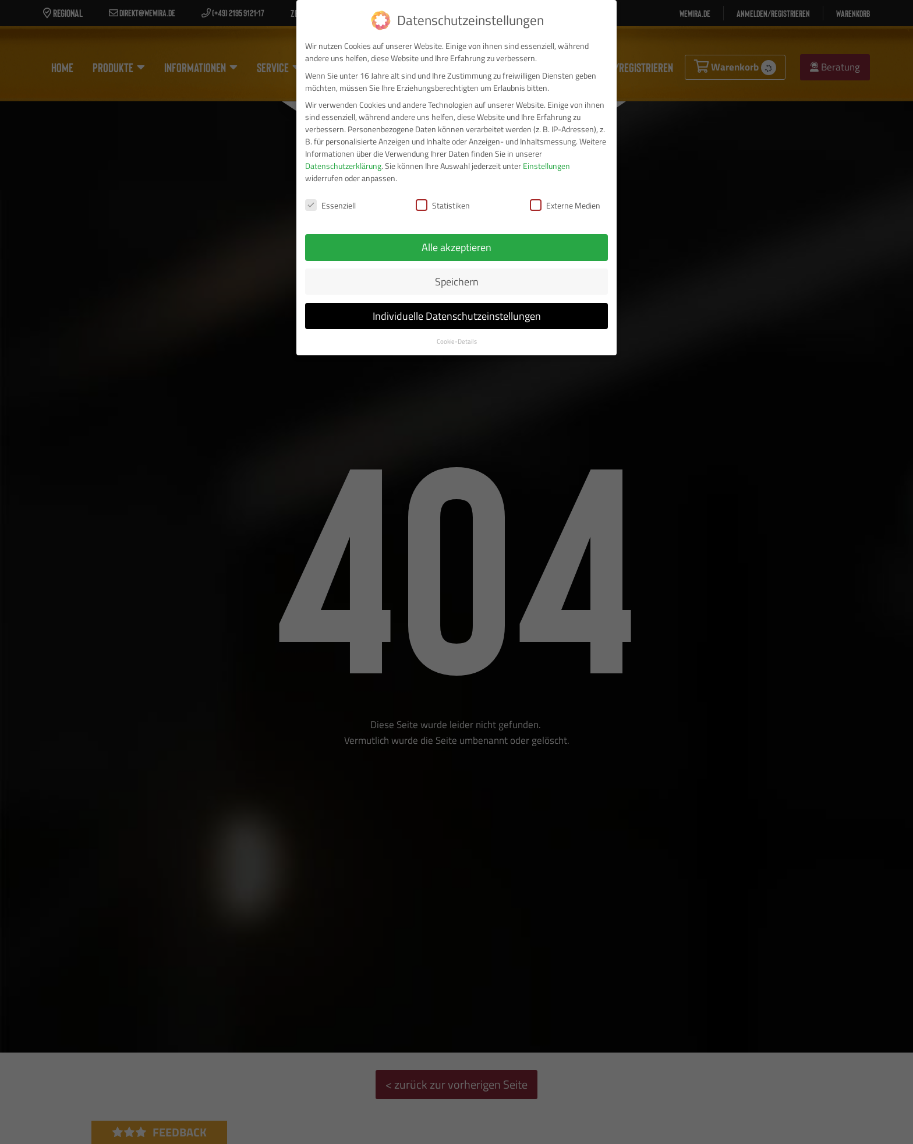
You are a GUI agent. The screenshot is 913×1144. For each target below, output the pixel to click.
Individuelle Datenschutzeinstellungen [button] (457, 311)
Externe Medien (565, 201)
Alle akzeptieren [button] (456, 242)
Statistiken (443, 201)
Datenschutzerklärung (343, 161)
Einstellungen (546, 161)
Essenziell (330, 201)
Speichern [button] (457, 277)
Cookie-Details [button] (457, 336)
